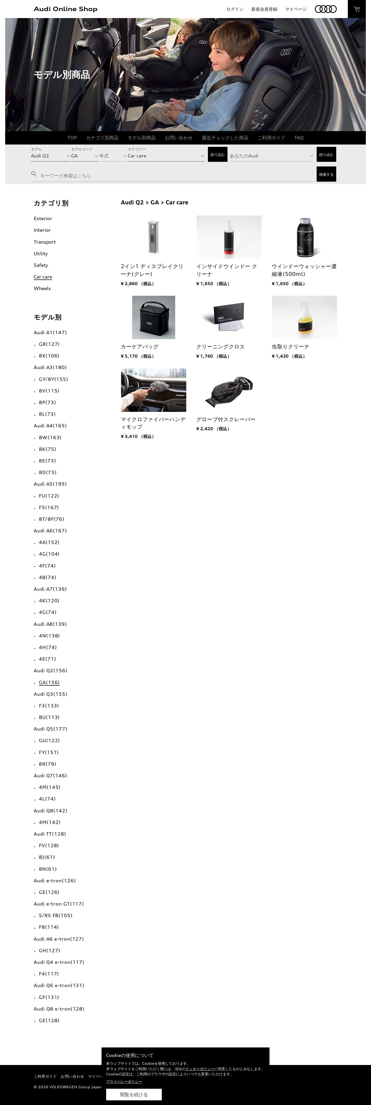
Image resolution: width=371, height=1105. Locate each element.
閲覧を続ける (134, 1094)
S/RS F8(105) (56, 915)
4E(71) (47, 659)
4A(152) (49, 542)
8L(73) (47, 414)
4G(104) (49, 554)
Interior (42, 230)
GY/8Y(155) (53, 379)
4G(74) (47, 612)
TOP (72, 137)
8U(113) (49, 717)
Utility (41, 253)
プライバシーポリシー (124, 1081)
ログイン (235, 9)
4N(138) (49, 635)
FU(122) (49, 496)
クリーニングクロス (220, 346)
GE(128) (49, 1020)
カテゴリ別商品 (102, 137)
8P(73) (47, 402)
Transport (45, 242)
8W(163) (50, 437)
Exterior (43, 218)
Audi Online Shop (66, 8)
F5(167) (49, 507)
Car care (43, 276)
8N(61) (48, 869)
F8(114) (49, 927)
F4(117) (49, 973)
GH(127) (49, 950)
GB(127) (49, 344)
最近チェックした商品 (225, 137)
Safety (41, 265)
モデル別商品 (142, 137)
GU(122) (49, 740)
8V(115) (49, 391)
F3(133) (49, 705)
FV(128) (49, 845)
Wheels (42, 288)
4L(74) (47, 799)
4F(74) (47, 565)
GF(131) (49, 997)
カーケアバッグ (140, 346)
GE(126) (49, 892)
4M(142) (50, 822)
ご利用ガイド (271, 137)
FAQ (299, 137)
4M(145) (50, 787)
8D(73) (47, 472)
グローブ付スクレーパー (226, 419)
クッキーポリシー (199, 1069)
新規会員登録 (264, 9)
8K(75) (47, 449)
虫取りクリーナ (291, 346)
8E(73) (47, 460)
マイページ (296, 9)
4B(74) (47, 577)
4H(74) (48, 647)
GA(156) (49, 682)
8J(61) (47, 857)
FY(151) (49, 752)
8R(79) (47, 764)
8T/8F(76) (51, 519)
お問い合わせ (179, 137)
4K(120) (49, 600)
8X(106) (49, 355)
